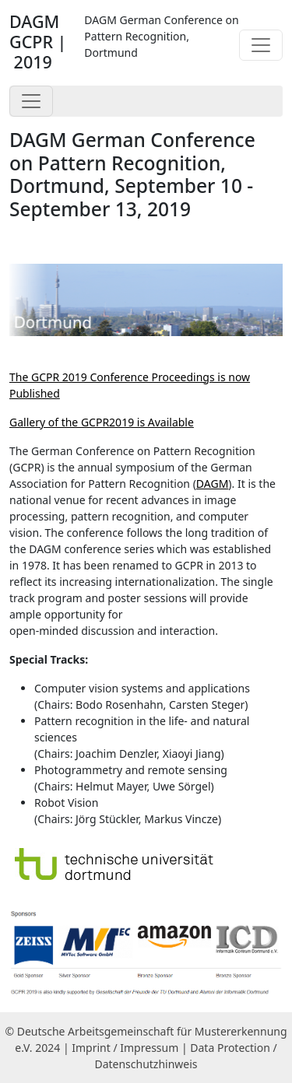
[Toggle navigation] (261, 45)
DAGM (212, 483)
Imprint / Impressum (125, 1047)
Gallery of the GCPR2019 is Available (101, 422)
